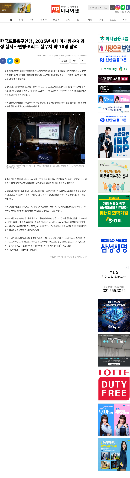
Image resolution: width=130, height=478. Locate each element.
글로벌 (56, 19)
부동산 (43, 19)
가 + (74, 60)
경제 (21, 19)
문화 (124, 19)
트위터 (10, 61)
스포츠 (113, 19)
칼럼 (68, 19)
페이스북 (3, 61)
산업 (31, 19)
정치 (79, 19)
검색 (112, 7)
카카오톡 (17, 61)
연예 (101, 19)
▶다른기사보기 (30, 249)
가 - (83, 60)
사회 (90, 19)
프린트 (64, 60)
